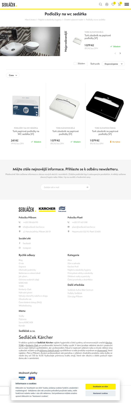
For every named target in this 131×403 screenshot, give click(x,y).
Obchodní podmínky (27, 270)
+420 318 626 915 (28, 222)
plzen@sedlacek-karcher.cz (81, 227)
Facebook (25, 243)
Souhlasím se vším (100, 387)
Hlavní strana (30, 19)
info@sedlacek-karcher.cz (31, 227)
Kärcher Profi (73, 266)
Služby (21, 316)
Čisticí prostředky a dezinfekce (80, 279)
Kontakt (22, 325)
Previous (114, 53)
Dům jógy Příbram (75, 296)
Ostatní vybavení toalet (73, 19)
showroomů (102, 350)
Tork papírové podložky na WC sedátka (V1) (26, 133)
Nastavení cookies (100, 393)
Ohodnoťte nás (25, 299)
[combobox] (113, 63)
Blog (21, 260)
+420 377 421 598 (77, 222)
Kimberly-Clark (25, 289)
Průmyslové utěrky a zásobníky (80, 273)
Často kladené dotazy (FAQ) (30, 302)
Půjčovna (22, 319)
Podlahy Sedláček (75, 293)
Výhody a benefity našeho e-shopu (33, 296)
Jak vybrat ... (23, 276)
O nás (21, 263)
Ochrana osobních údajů (29, 279)
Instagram (25, 248)
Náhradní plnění (25, 292)
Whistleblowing (25, 305)
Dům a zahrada (74, 263)
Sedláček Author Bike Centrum (80, 290)
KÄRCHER (23, 283)
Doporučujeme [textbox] (111, 63)
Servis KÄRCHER (26, 322)
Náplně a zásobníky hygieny (49, 19)
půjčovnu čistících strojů (49, 350)
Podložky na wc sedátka (95, 19)
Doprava (22, 266)
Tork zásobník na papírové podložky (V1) (65, 133)
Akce (70, 260)
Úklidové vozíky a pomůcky (79, 276)
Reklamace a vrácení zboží (29, 273)
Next (120, 53)
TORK (21, 286)
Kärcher (108, 342)
